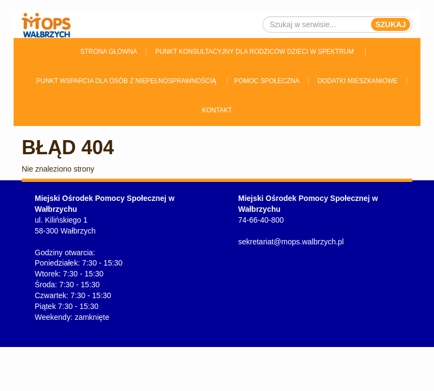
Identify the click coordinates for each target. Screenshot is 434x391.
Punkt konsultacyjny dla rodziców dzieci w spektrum (254, 51)
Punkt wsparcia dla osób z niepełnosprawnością (126, 81)
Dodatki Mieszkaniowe (357, 81)
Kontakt (217, 110)
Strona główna (108, 51)
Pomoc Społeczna (266, 81)
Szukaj (390, 24)
